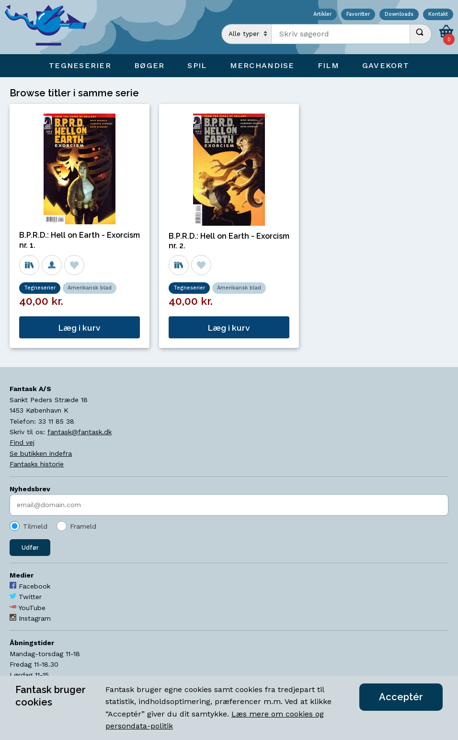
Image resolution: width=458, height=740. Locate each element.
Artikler (322, 15)
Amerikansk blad (90, 288)
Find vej (22, 442)
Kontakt (438, 15)
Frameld (83, 526)
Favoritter (358, 15)
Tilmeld (35, 526)
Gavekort (385, 65)
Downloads (399, 15)
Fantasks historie (37, 464)
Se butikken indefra (41, 453)
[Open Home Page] (50, 27)
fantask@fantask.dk (79, 432)
